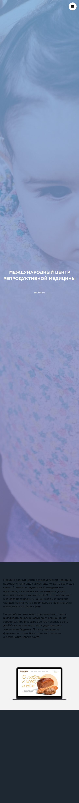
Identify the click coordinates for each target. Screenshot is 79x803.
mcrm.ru (39, 292)
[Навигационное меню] (72, 6)
